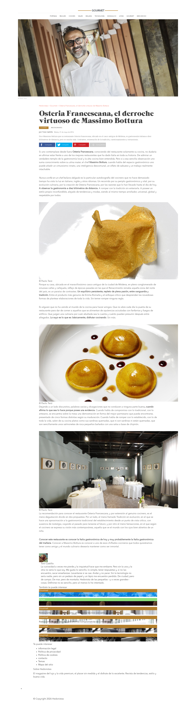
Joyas (121, 16)
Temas (41, 661)
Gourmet (130, 16)
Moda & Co (111, 16)
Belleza (89, 16)
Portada (53, 16)
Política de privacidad (49, 652)
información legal (47, 648)
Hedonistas (98, 6)
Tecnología (99, 16)
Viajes (80, 16)
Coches (72, 16)
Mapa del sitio (45, 665)
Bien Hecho (141, 16)
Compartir (48, 145)
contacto (42, 658)
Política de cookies (48, 655)
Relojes (63, 16)
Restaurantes (57, 127)
